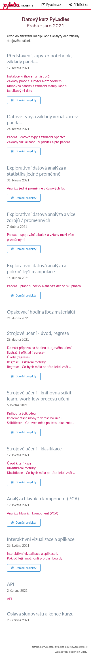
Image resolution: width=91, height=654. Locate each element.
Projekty (27, 5)
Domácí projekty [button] (23, 100)
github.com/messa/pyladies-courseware (55, 646)
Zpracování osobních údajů (71, 651)
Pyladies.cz (51, 4)
